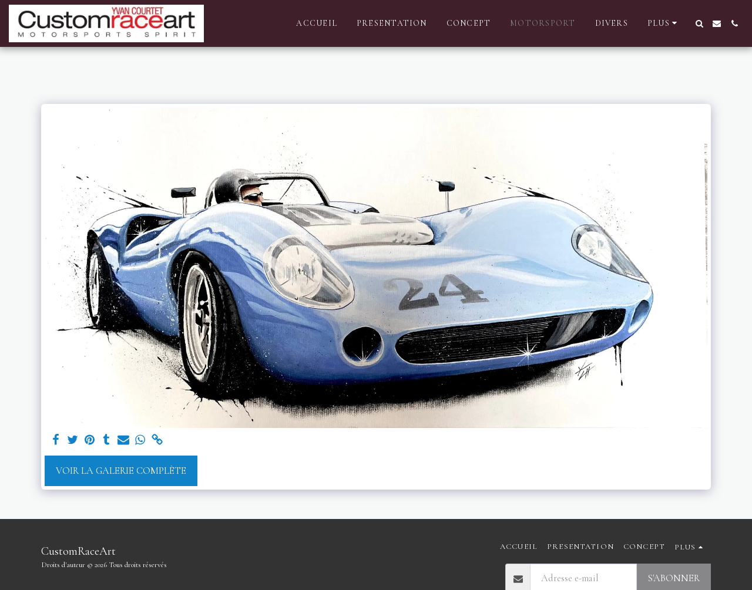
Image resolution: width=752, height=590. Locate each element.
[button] (699, 23)
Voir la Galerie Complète (121, 471)
